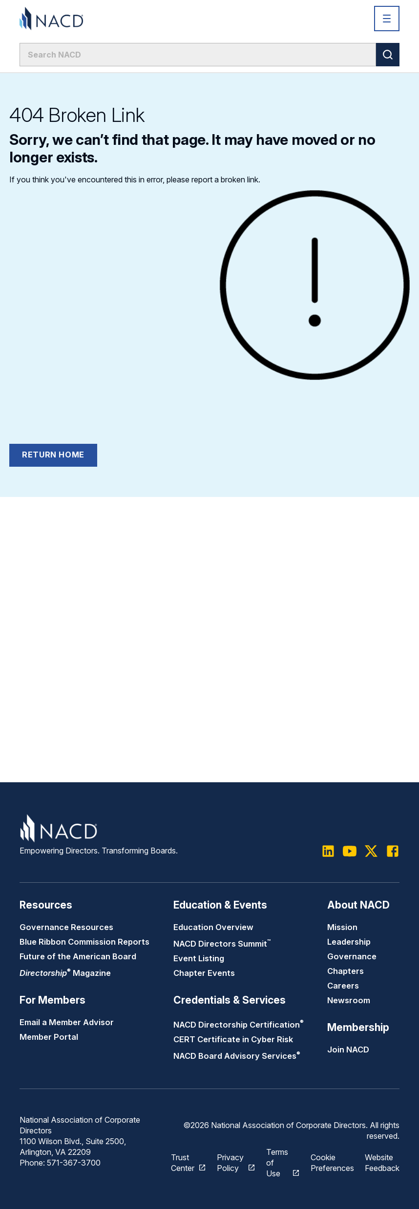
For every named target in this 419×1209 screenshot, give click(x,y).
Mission (342, 927)
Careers (343, 986)
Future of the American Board (78, 956)
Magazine (65, 973)
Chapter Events (204, 973)
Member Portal (49, 1037)
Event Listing (198, 958)
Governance (352, 956)
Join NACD (348, 1049)
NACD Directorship (238, 1025)
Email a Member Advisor (67, 1022)
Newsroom (348, 1000)
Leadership (349, 942)
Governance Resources (66, 927)
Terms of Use (277, 1162)
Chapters (345, 971)
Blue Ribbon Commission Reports (84, 942)
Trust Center (182, 1162)
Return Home (53, 454)
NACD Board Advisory (236, 1056)
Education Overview (213, 927)
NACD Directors (222, 944)
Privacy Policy (230, 1162)
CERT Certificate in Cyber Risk (233, 1039)
